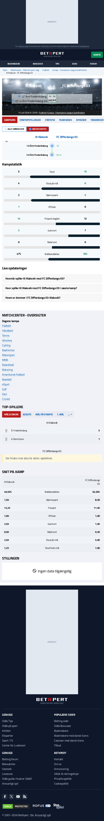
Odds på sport (10, 726)
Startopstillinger (30, 120)
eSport (6, 384)
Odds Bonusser (62, 726)
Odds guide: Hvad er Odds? (17, 779)
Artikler (6, 731)
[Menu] (4, 55)
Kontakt (58, 759)
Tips (57, 63)
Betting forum (10, 759)
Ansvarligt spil (10, 783)
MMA (5, 360)
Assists (27, 414)
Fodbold (45, 70)
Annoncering (61, 769)
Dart (4, 394)
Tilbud (57, 745)
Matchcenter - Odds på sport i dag (25, 70)
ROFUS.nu (46, 46)
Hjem (5, 70)
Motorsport (8, 355)
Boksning (7, 370)
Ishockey (7, 340)
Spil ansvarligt (23, 46)
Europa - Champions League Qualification (69, 70)
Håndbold (7, 330)
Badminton (8, 350)
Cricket (6, 399)
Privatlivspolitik (63, 779)
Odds (74, 63)
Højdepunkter (37, 129)
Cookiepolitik (61, 783)
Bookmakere (13, 63)
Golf (4, 389)
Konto (97, 54)
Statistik (50, 120)
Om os (57, 764)
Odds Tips (7, 721)
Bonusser (38, 63)
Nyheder (81, 120)
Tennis (5, 335)
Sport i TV (7, 740)
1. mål (60, 414)
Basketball (8, 365)
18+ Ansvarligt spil (40, 815)
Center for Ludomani (13, 745)
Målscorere (11, 414)
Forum (93, 63)
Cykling (6, 345)
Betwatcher (8, 764)
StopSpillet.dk (84, 46)
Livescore (7, 774)
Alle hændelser (14, 129)
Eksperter (7, 735)
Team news (65, 120)
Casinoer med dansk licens (69, 740)
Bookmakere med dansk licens (71, 735)
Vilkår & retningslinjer (66, 774)
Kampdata (9, 120)
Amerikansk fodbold (13, 374)
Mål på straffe (44, 414)
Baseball (6, 379)
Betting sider (61, 721)
